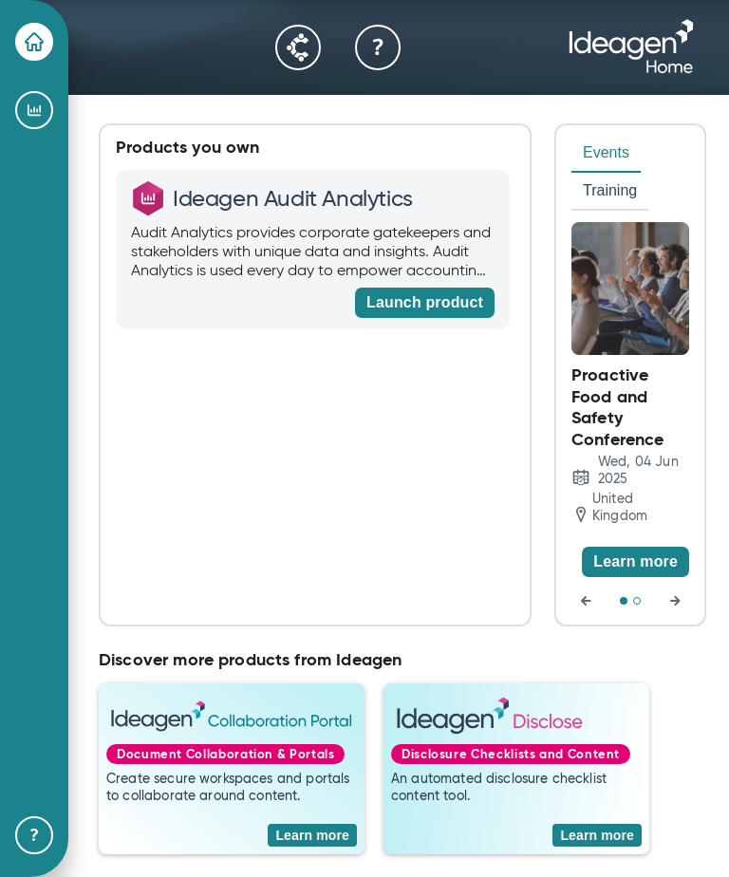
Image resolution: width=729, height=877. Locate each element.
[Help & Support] (34, 835)
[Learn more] (635, 562)
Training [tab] (610, 190)
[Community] (298, 47)
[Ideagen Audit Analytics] (34, 110)
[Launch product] (425, 303)
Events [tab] (606, 152)
